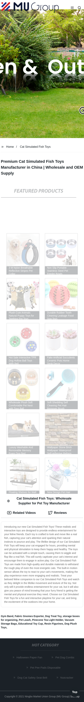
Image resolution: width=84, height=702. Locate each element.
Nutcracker (67, 677)
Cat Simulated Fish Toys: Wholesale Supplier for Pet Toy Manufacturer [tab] (39, 501)
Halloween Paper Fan (29, 657)
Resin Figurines (53, 623)
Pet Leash (25, 619)
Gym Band (7, 616)
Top (74, 692)
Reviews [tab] (57, 513)
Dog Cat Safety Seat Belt (33, 677)
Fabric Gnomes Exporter (29, 616)
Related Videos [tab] (21, 513)
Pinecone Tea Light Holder (47, 619)
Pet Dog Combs (65, 657)
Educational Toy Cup (30, 623)
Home (10, 146)
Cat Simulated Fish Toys (35, 146)
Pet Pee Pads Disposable (45, 667)
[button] (72, 8)
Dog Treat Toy (53, 616)
